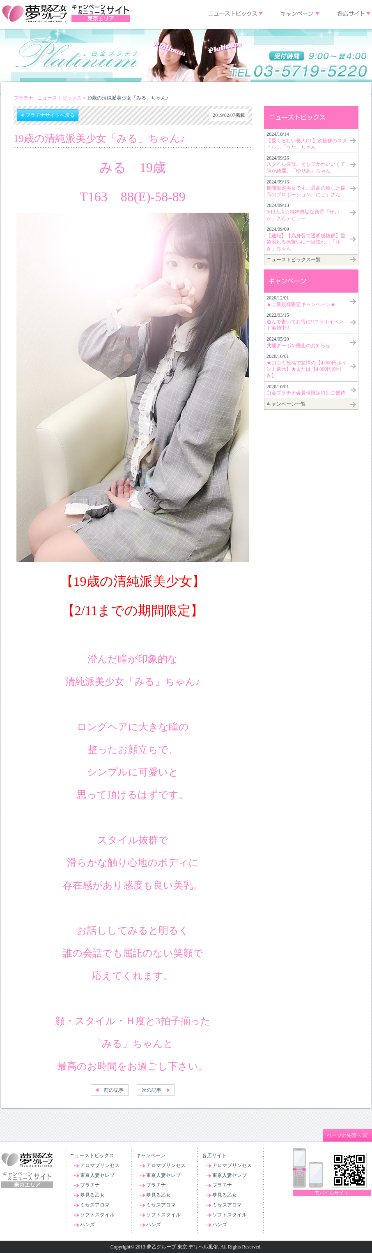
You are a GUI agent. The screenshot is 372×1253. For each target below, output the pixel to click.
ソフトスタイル (97, 1215)
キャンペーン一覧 (286, 404)
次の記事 (151, 1090)
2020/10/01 (306, 365)
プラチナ (90, 1185)
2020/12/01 (300, 301)
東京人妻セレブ (97, 1175)
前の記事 (114, 1090)
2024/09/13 (305, 188)
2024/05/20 (298, 342)
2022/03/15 (305, 321)
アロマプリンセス (99, 1165)
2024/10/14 (306, 140)
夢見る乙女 (92, 1195)
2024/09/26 (305, 164)
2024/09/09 (305, 238)
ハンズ (87, 1224)
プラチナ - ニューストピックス (48, 98)
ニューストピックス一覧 (293, 259)
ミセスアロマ (95, 1205)
